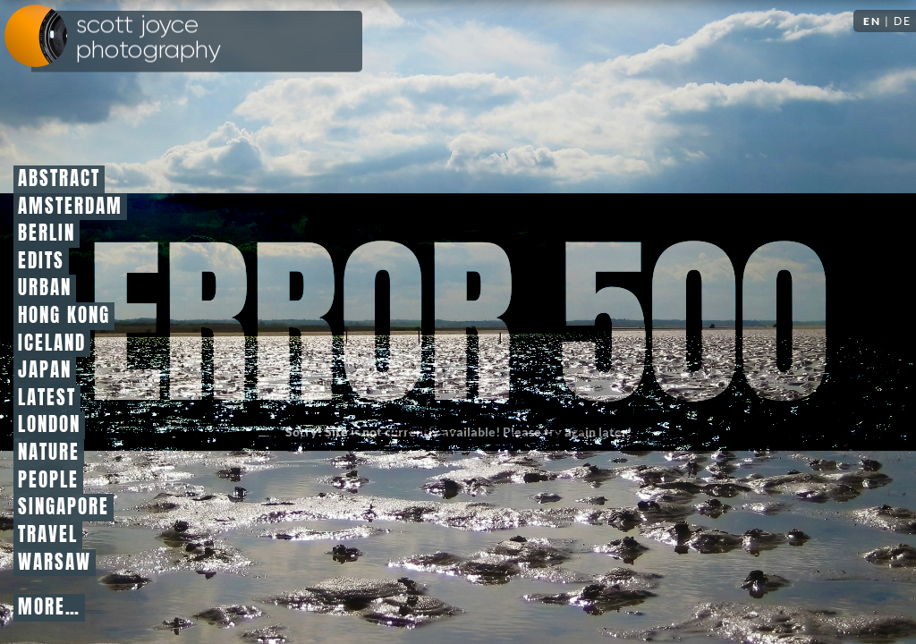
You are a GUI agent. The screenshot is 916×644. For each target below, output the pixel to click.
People (48, 480)
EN (872, 21)
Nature (49, 452)
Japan (45, 370)
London (49, 424)
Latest (47, 398)
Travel (48, 534)
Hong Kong (64, 315)
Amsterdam (70, 206)
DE (903, 21)
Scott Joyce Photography (148, 38)
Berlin (46, 233)
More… (49, 607)
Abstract (59, 178)
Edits (41, 261)
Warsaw (54, 562)
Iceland (52, 343)
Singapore (63, 507)
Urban (45, 288)
